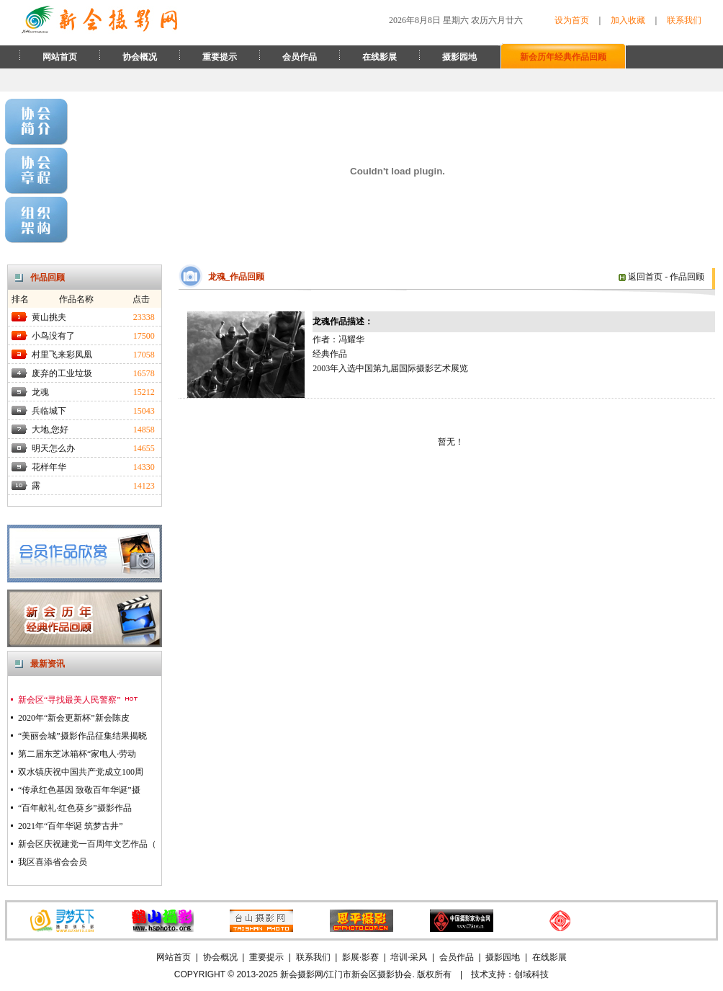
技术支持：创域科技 (510, 974)
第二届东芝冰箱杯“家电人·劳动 (77, 754)
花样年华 (49, 467)
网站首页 (59, 57)
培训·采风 (408, 957)
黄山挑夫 (49, 317)
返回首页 (641, 277)
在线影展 (379, 57)
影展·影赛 (360, 957)
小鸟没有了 (53, 336)
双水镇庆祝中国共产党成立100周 (80, 772)
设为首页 (571, 20)
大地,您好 (50, 430)
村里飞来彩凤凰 (62, 355)
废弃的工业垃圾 (62, 373)
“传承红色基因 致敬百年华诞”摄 (79, 790)
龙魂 (40, 392)
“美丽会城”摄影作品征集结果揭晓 (82, 736)
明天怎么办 (53, 448)
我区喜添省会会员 (52, 862)
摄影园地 (459, 57)
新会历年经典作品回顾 (563, 57)
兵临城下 (49, 411)
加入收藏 (628, 20)
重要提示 (219, 57)
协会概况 (139, 57)
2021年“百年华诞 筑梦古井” (70, 826)
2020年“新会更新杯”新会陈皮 (74, 718)
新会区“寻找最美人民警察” (78, 700)
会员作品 (299, 57)
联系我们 (684, 20)
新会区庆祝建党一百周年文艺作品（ (87, 844)
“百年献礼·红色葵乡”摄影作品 (75, 808)
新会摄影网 (301, 974)
